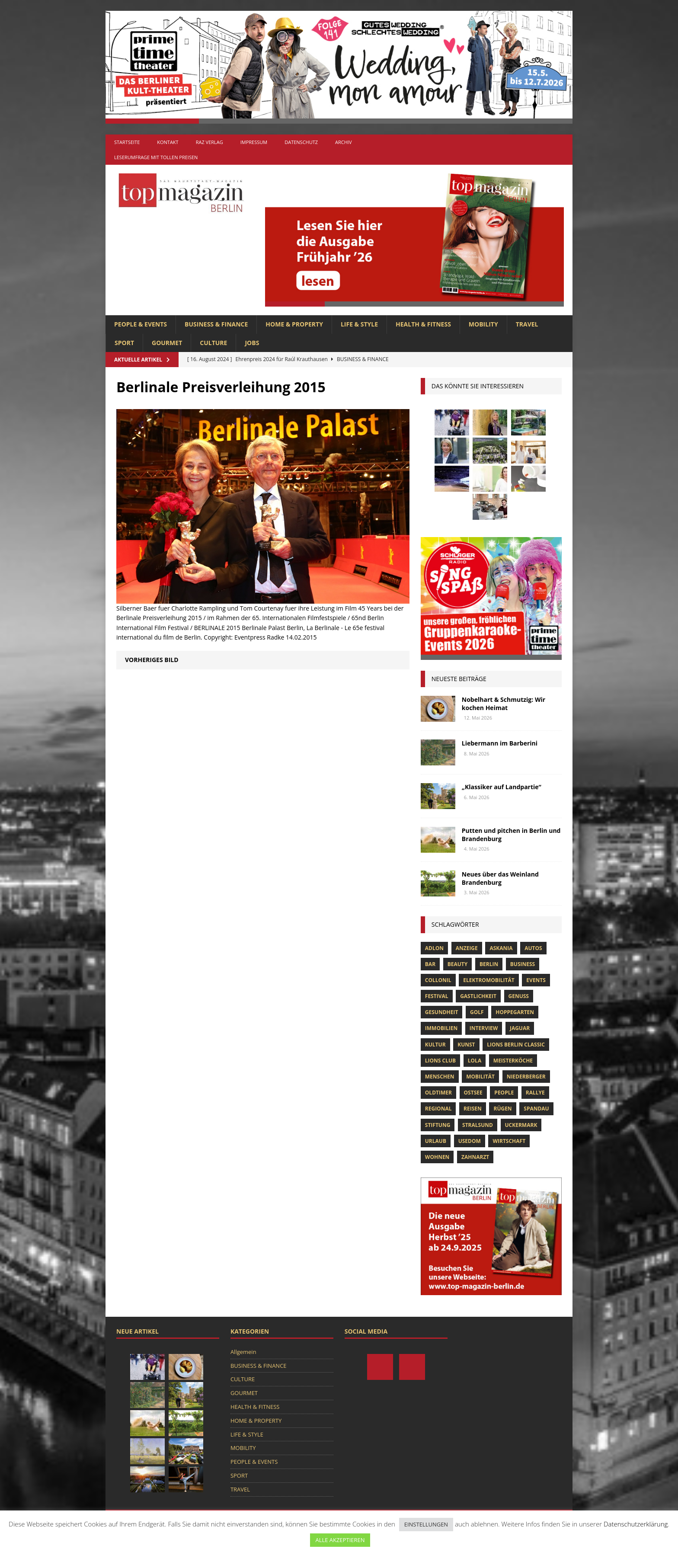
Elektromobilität (488, 980)
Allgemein (243, 1352)
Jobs (252, 343)
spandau (536, 1108)
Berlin (489, 964)
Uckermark (521, 1125)
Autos (533, 948)
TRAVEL (527, 324)
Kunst (466, 1044)
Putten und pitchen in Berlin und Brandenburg (511, 834)
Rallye (535, 1092)
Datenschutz (301, 142)
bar (430, 964)
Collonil (438, 980)
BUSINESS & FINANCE (216, 324)
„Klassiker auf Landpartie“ (501, 787)
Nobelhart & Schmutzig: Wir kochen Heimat (503, 703)
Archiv (343, 142)
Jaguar (520, 1028)
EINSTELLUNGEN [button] (426, 1524)
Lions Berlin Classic (516, 1044)
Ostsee (473, 1092)
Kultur (435, 1044)
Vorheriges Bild (152, 660)
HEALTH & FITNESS (423, 324)
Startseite (127, 142)
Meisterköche (513, 1060)
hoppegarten (515, 1012)
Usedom (469, 1141)
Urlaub (435, 1141)
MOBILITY (483, 324)
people (504, 1092)
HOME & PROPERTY (294, 324)
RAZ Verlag (209, 142)
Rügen (502, 1108)
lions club (440, 1060)
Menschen (439, 1076)
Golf (477, 1012)
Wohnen (437, 1157)
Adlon (434, 948)
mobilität (480, 1076)
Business (522, 964)
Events (536, 980)
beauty (458, 964)
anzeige (467, 948)
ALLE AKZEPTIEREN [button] (340, 1540)
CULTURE (213, 343)
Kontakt (167, 142)
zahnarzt (475, 1157)
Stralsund (477, 1125)
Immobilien (441, 1028)
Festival (436, 996)
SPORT (124, 343)
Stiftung (438, 1125)
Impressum (253, 142)
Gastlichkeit (478, 996)
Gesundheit (441, 1012)
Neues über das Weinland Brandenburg (500, 878)
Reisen (473, 1108)
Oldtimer (438, 1092)
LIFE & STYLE (359, 324)
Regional (438, 1108)
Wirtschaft (509, 1141)
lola (474, 1060)
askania (500, 948)
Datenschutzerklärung (636, 1524)
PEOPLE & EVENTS (140, 324)
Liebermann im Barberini (499, 743)
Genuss (518, 996)
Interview (484, 1028)
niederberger (526, 1076)
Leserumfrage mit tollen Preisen (156, 157)
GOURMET (167, 343)
